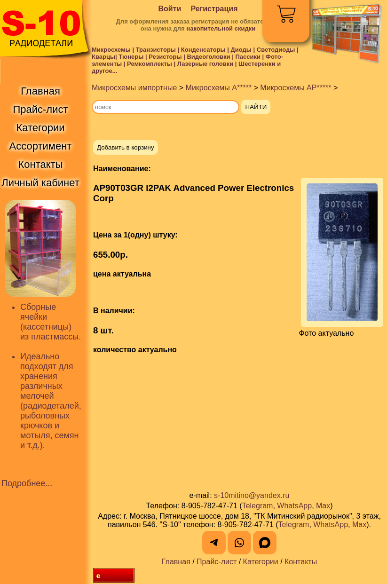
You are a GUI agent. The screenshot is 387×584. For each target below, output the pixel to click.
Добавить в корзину (125, 147)
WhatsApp (294, 506)
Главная (176, 562)
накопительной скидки (220, 28)
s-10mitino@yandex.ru (251, 495)
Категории (260, 562)
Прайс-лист (217, 562)
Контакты (300, 562)
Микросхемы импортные (134, 88)
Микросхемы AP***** (295, 88)
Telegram (257, 506)
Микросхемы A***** (219, 88)
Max (323, 506)
